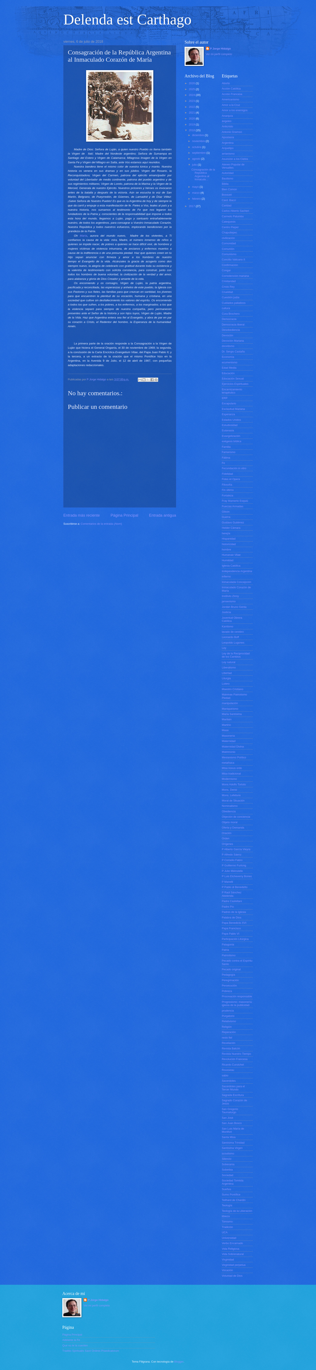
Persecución (229, 985)
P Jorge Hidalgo (220, 48)
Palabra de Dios (231, 917)
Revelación (228, 1043)
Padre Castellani (232, 901)
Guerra (226, 517)
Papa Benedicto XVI (234, 922)
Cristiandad (229, 281)
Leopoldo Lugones (233, 642)
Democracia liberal (233, 324)
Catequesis (228, 221)
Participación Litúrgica (235, 939)
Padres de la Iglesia (234, 912)
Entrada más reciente (81, 515)
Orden (225, 838)
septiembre (199, 152)
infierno (226, 576)
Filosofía (227, 484)
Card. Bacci (229, 200)
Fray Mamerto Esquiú (235, 500)
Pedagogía (228, 974)
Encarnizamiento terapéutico (232, 391)
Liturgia (226, 678)
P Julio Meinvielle (232, 871)
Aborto (226, 83)
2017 (192, 206)
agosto (196, 158)
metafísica (228, 762)
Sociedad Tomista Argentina (232, 1182)
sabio (225, 1075)
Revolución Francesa (235, 1059)
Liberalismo (229, 667)
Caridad (226, 205)
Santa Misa (228, 1137)
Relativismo (229, 1021)
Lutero (226, 683)
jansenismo (229, 601)
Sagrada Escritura (233, 1095)
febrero (196, 198)
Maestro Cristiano (232, 689)
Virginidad (228, 1259)
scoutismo (228, 1153)
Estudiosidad (230, 425)
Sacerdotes (229, 1080)
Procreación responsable (237, 996)
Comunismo (229, 254)
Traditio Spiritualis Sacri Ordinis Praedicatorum (90, 1350)
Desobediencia (231, 329)
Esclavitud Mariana (233, 409)
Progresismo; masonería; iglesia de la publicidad (237, 1003)
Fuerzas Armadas (232, 506)
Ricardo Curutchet (233, 1064)
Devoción (227, 335)
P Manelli (227, 881)
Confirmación (230, 265)
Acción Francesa (232, 94)
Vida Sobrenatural (233, 1254)
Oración (226, 833)
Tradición (227, 1227)
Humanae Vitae (231, 554)
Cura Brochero (231, 313)
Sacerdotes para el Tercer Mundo (233, 1088)
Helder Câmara (231, 527)
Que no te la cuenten (75, 1345)
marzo (196, 192)
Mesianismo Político (234, 757)
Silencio (226, 1158)
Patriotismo (228, 955)
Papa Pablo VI (230, 933)
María (83, 235)
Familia (226, 446)
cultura (226, 308)
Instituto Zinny (230, 596)
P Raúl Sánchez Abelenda (231, 894)
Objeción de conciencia (236, 816)
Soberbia (227, 1169)
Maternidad (228, 741)
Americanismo (230, 99)
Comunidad (229, 243)
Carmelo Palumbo (233, 216)
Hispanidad (228, 538)
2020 (192, 118)
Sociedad (227, 1175)
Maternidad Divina (233, 746)
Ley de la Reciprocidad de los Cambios (236, 655)
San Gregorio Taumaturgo (230, 1110)
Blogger (179, 1361)
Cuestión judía (230, 297)
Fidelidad (227, 473)
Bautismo (227, 178)
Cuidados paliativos (234, 302)
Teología (227, 1205)
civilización (228, 238)
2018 (192, 130)
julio (195, 164)
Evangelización (231, 436)
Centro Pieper (230, 227)
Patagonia (228, 944)
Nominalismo (230, 805)
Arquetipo (227, 148)
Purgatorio (228, 1016)
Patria (225, 949)
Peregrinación (230, 980)
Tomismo (227, 1221)
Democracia (229, 319)
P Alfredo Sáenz (231, 854)
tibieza (226, 1216)
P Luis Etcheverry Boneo (237, 876)
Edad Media (229, 367)
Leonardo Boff (230, 637)
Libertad (227, 673)
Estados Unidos (231, 419)
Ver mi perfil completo (219, 54)
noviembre (199, 141)
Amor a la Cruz (231, 105)
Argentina (227, 142)
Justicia (226, 612)
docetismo (228, 346)
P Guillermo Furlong (234, 865)
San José (227, 1117)
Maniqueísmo (230, 708)
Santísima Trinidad (233, 1142)
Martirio (226, 724)
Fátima (226, 457)
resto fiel (227, 1037)
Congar (226, 270)
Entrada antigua (162, 515)
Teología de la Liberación (237, 1210)
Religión (227, 1026)
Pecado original (231, 969)
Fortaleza (227, 495)
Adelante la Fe (71, 1340)
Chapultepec (229, 232)
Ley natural (228, 662)
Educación (228, 373)
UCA (225, 1232)
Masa (225, 730)
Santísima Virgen (232, 1148)
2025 (192, 89)
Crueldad (227, 292)
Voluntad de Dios (232, 1275)
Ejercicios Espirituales (235, 383)
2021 (192, 112)
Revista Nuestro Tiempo (236, 1053)
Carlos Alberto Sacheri (235, 210)
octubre (197, 147)
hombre (226, 549)
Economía (228, 356)
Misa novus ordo (232, 768)
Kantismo (227, 626)
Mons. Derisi (229, 789)
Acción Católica (231, 88)
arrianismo (228, 153)
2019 (192, 124)
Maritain (227, 719)
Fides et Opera (231, 479)
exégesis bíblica (231, 441)
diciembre (198, 135)
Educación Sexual (233, 378)
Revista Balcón (231, 1048)
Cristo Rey (228, 286)
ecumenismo (229, 362)
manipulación (230, 703)
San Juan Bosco (232, 1123)
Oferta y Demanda (233, 827)
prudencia (228, 1010)
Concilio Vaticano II (233, 259)
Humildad (227, 560)
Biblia (225, 183)
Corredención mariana (235, 275)
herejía (226, 533)
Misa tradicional (231, 773)
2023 (192, 100)
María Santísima (232, 714)
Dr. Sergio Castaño (233, 351)
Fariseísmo (228, 452)
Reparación (229, 1032)
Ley (224, 647)
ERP (224, 398)
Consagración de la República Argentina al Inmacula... (203, 174)
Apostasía (228, 137)
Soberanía (228, 1164)
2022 (192, 106)
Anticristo (227, 126)
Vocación (227, 1270)
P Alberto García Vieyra (236, 849)
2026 (192, 83)
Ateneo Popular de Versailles (233, 166)
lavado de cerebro (233, 631)
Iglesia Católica (231, 565)
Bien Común (229, 189)
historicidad (229, 544)
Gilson (226, 511)
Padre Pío (228, 906)
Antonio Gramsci (232, 132)
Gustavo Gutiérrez (233, 522)
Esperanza (228, 414)
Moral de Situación (233, 800)
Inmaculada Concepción (236, 582)
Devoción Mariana (233, 340)
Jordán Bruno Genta (234, 606)
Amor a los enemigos (235, 110)
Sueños (226, 1189)
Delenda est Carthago (127, 19)
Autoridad (227, 173)
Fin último (228, 490)
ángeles (226, 121)
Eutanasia (228, 430)
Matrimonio (228, 751)
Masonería (228, 735)
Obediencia (229, 811)
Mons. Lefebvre (231, 795)
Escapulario (229, 403)
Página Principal (124, 515)
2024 (192, 95)
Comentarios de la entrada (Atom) (101, 523)
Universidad (229, 1237)
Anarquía (227, 115)
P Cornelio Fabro (232, 860)
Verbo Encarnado (232, 1243)
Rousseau (228, 1070)
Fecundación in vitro (234, 468)
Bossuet (227, 194)
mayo (195, 186)
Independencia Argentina (237, 571)
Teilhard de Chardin (234, 1200)
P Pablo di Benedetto (235, 887)
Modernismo (229, 778)
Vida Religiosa (230, 1248)
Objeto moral (230, 822)
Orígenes (227, 844)
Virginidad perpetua (233, 1264)
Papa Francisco (231, 928)
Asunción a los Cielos (235, 159)
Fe (223, 463)
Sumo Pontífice (231, 1194)
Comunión (228, 248)
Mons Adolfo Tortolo (234, 784)
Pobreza (227, 991)
